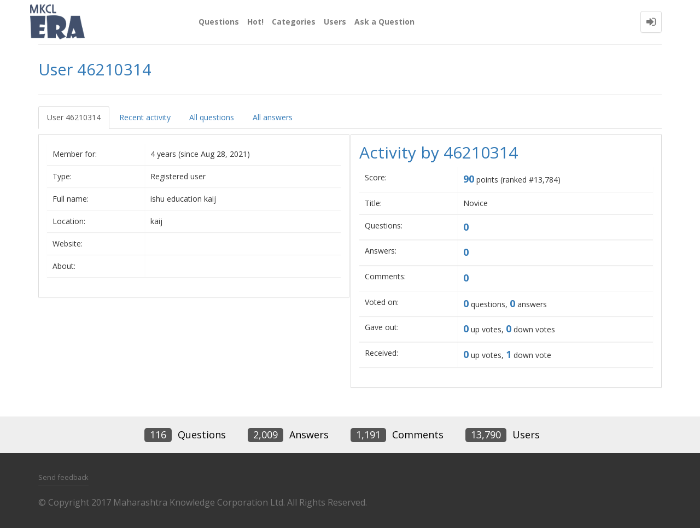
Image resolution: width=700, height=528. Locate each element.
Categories (294, 21)
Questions (219, 21)
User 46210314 (74, 117)
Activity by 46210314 (438, 152)
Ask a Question (384, 21)
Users (335, 21)
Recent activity (145, 117)
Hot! (255, 21)
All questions (211, 117)
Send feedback (63, 477)
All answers (273, 117)
